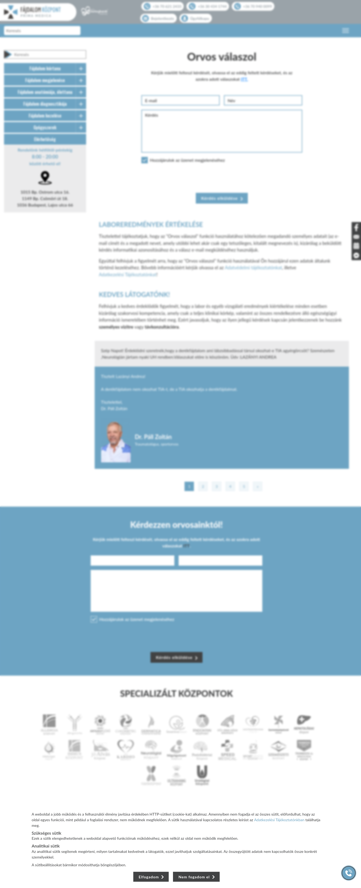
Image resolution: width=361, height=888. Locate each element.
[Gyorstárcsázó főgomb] (349, 873)
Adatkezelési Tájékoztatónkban (279, 819)
